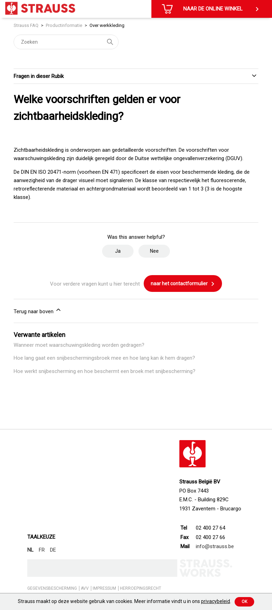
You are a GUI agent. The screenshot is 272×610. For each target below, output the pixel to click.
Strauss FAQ (27, 25)
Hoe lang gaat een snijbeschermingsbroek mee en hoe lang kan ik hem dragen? (104, 358)
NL (30, 550)
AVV (85, 588)
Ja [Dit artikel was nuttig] (118, 251)
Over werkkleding (107, 25)
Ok (244, 601)
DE (53, 550)
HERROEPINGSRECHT (140, 588)
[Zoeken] (66, 42)
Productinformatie (64, 25)
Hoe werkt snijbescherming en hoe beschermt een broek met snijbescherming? (104, 371)
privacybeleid (215, 601)
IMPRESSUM (104, 588)
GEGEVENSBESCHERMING (52, 588)
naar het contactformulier (183, 284)
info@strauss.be (215, 546)
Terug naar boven (38, 310)
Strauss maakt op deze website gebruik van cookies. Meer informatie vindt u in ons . (124, 601)
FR (42, 550)
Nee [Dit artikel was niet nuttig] (154, 251)
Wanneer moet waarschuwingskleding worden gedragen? (79, 345)
